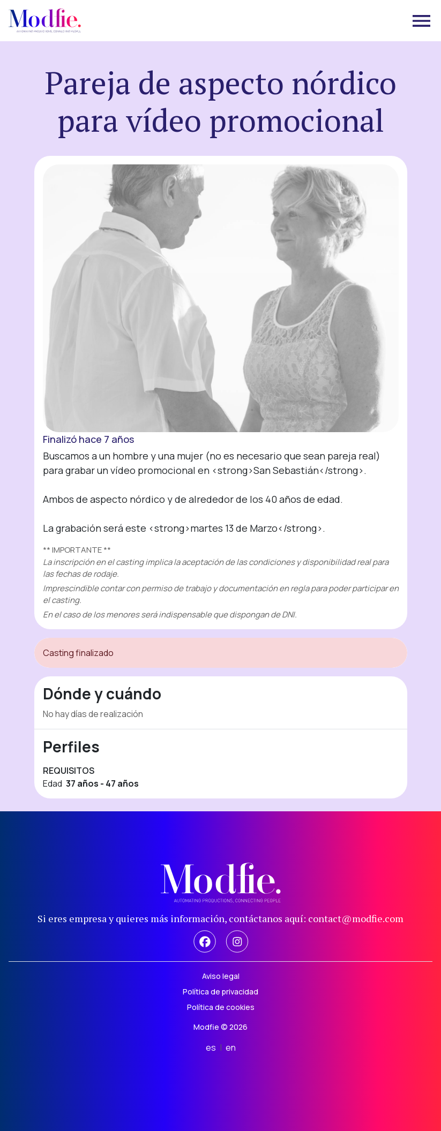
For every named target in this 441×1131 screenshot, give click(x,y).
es (211, 1047)
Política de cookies (221, 1007)
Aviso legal (221, 976)
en (231, 1047)
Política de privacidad (220, 991)
